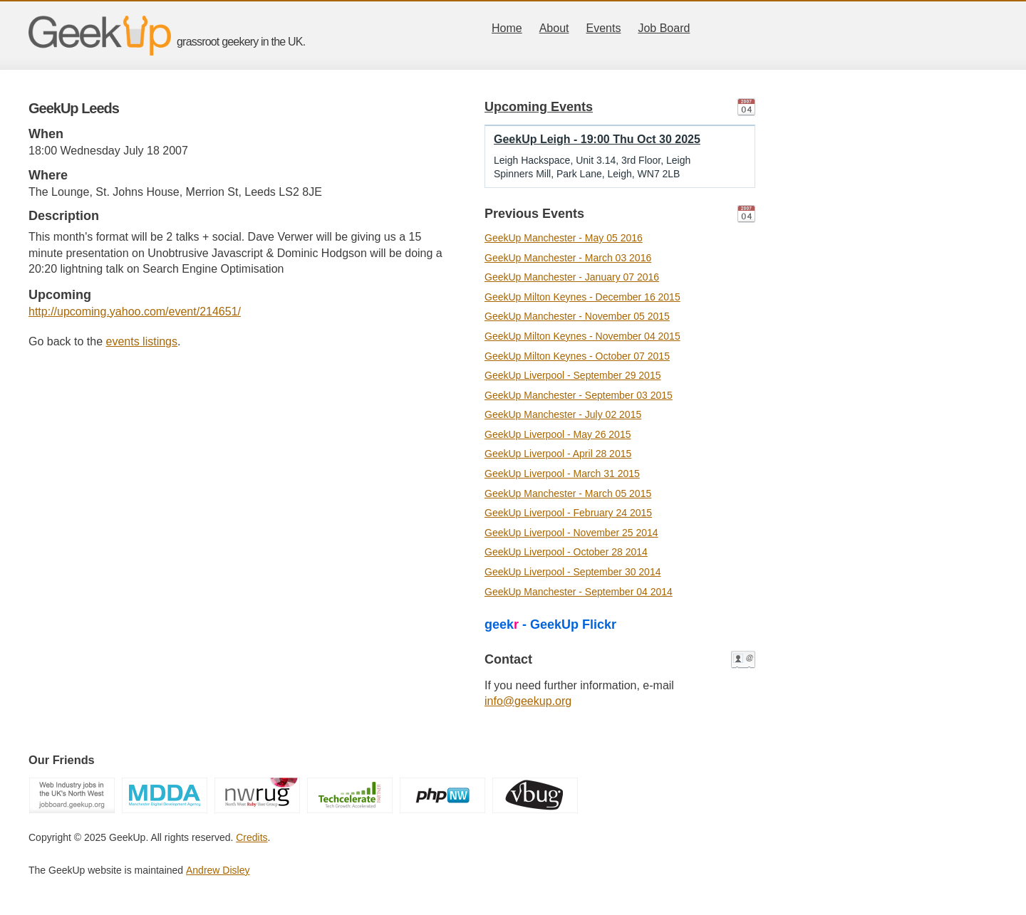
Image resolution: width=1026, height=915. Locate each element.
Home (507, 28)
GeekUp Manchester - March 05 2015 (567, 493)
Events (603, 28)
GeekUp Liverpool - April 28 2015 (557, 453)
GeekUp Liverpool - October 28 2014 (566, 552)
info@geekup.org (527, 701)
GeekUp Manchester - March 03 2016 (567, 257)
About (554, 28)
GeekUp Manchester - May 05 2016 (563, 238)
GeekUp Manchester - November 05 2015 (577, 316)
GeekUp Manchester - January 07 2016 (571, 277)
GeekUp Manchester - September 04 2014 (578, 591)
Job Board (664, 28)
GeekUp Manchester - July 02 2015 (562, 414)
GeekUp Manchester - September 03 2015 (578, 395)
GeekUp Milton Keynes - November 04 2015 (582, 336)
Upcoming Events (538, 107)
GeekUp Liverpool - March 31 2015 (562, 473)
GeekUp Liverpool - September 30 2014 (572, 571)
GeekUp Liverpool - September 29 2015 (572, 375)
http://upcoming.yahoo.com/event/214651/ (134, 311)
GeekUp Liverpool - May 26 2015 (557, 434)
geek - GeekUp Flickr (550, 624)
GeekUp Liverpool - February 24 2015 (568, 512)
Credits (251, 837)
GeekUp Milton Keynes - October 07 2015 (577, 356)
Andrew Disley (217, 870)
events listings (142, 341)
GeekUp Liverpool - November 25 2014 (571, 532)
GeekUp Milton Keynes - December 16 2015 (582, 297)
